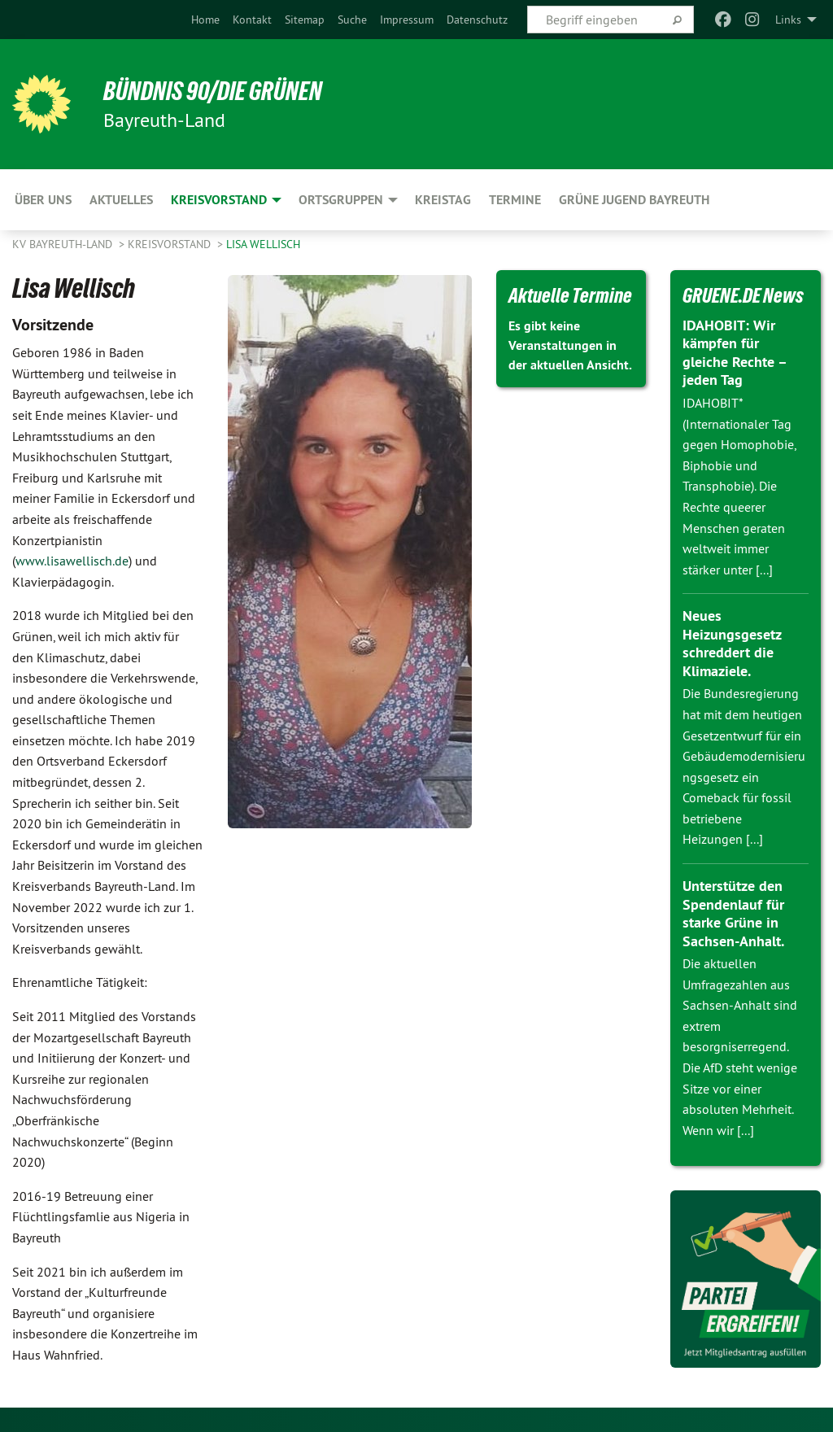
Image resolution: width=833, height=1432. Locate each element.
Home (205, 19)
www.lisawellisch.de (72, 560)
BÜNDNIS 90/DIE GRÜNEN (212, 91)
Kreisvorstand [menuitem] (219, 199)
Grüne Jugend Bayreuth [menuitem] (634, 199)
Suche (352, 19)
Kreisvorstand (171, 244)
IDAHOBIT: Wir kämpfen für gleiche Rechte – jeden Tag (735, 353)
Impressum (407, 19)
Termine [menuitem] (515, 199)
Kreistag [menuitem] (443, 199)
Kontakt (252, 19)
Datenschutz (477, 19)
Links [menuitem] (788, 19)
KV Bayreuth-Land (64, 244)
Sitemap (305, 19)
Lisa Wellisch (263, 244)
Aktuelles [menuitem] (121, 199)
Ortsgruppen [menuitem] (341, 199)
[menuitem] (205, 19)
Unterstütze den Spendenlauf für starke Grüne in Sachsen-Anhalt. (733, 913)
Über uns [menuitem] (43, 199)
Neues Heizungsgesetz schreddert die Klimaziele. (732, 643)
